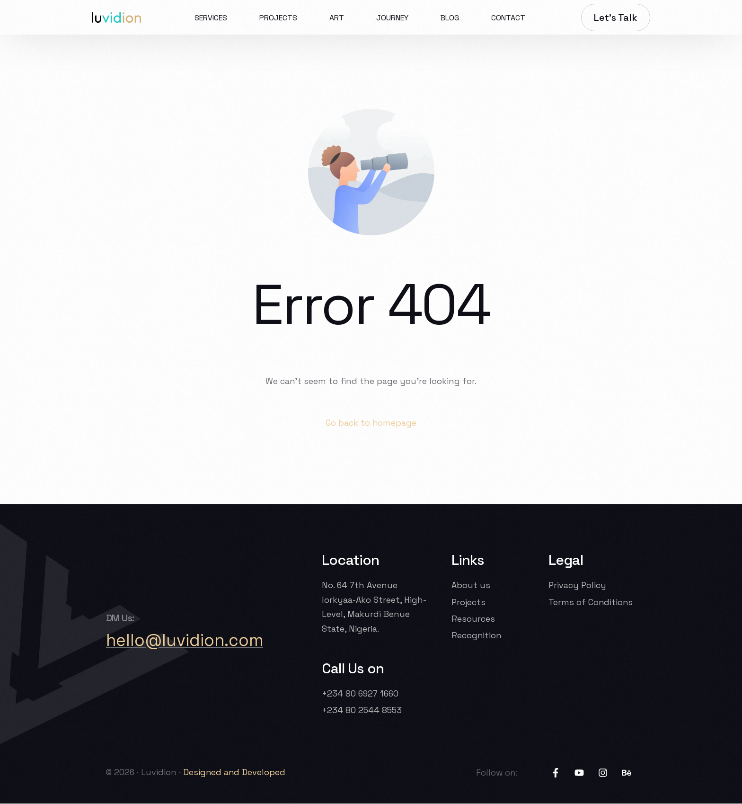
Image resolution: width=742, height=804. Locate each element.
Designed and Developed (236, 772)
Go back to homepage (371, 422)
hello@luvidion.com (185, 641)
